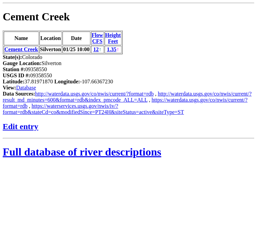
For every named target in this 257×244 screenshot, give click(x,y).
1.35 (111, 49)
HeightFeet (113, 38)
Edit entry (20, 126)
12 (96, 49)
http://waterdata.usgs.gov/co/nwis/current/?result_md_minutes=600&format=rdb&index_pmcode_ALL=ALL (127, 97)
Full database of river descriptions (82, 152)
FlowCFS (97, 38)
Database (26, 87)
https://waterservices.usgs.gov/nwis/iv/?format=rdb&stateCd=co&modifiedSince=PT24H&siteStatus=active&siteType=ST (93, 109)
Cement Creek (36, 17)
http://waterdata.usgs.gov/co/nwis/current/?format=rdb (94, 94)
